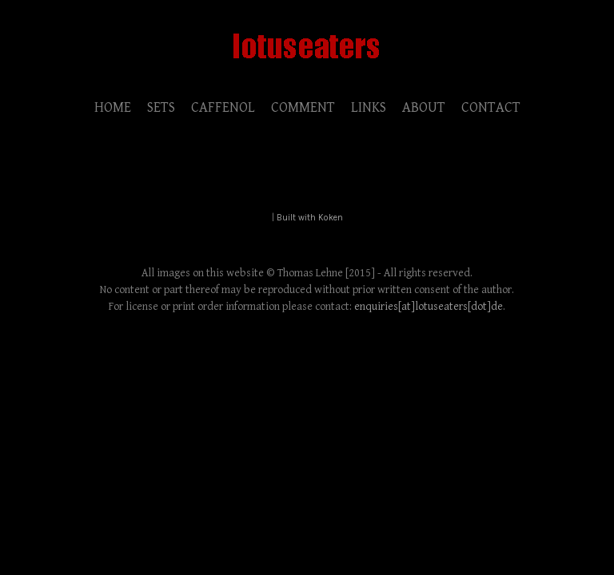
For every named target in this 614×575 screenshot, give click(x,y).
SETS (161, 107)
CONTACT (490, 107)
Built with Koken (310, 217)
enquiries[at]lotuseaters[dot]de (428, 306)
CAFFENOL (223, 107)
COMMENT (303, 107)
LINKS (368, 107)
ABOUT (423, 107)
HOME (112, 107)
